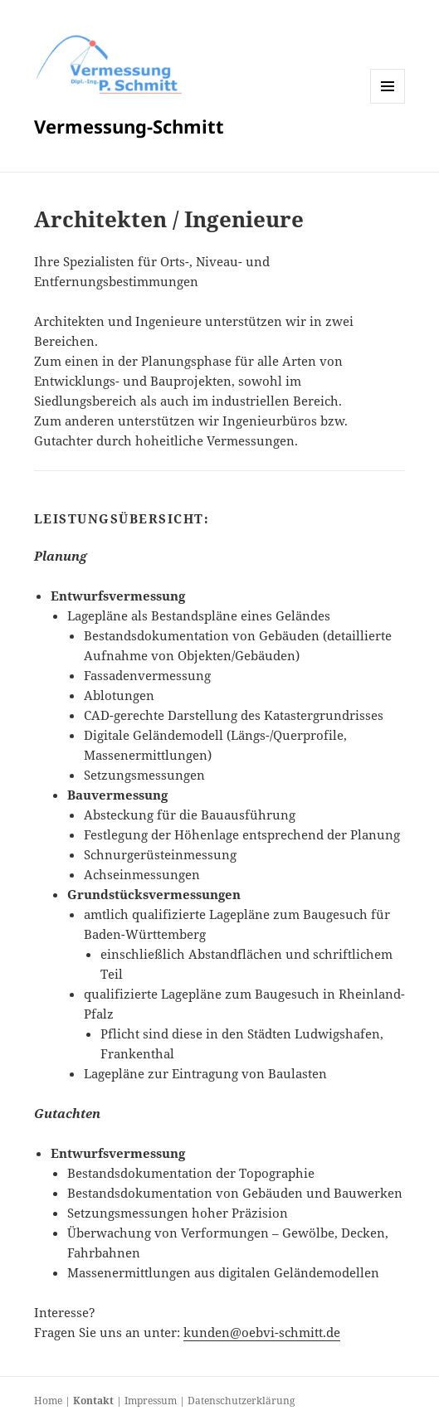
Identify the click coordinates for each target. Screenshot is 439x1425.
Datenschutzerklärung (241, 1400)
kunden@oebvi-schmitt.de (261, 1332)
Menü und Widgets (388, 103)
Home (48, 1400)
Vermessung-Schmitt (129, 126)
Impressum (150, 1400)
